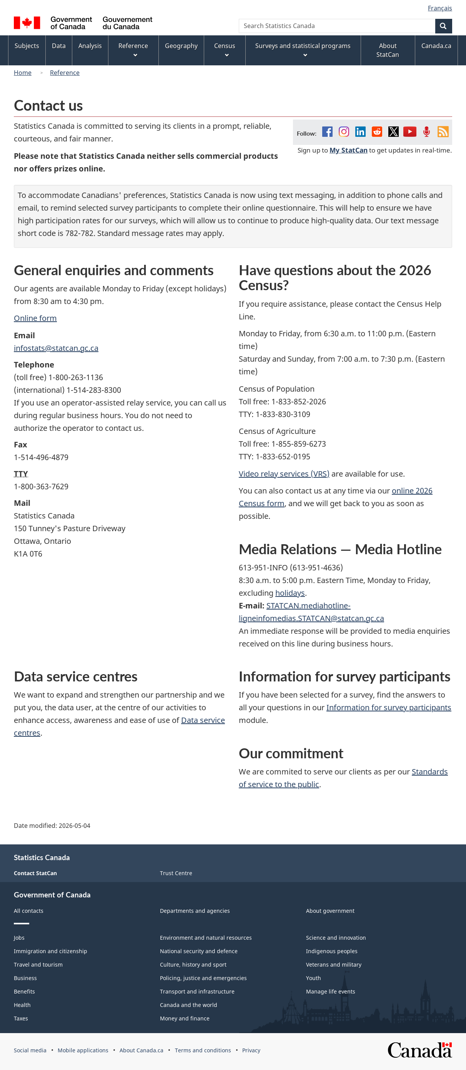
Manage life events (330, 991)
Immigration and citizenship (50, 951)
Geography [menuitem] (181, 46)
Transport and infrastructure (197, 991)
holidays (290, 593)
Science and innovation (336, 937)
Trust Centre (176, 873)
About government (330, 910)
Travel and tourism (38, 964)
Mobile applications (83, 1050)
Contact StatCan (35, 873)
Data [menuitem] (59, 46)
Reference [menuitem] (133, 50)
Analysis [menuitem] (90, 46)
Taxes (21, 1018)
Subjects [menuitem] (27, 46)
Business (25, 978)
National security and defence (199, 951)
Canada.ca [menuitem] (436, 46)
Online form (35, 318)
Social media (30, 1050)
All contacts (28, 910)
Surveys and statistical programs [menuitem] (303, 50)
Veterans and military (333, 964)
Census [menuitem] (224, 50)
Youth (313, 978)
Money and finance (185, 1018)
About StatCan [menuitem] (387, 50)
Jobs (19, 937)
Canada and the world (188, 1005)
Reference (65, 72)
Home (23, 72)
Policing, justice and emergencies (203, 978)
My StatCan (349, 150)
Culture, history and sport (193, 964)
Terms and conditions (203, 1050)
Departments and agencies (195, 910)
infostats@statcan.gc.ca (56, 348)
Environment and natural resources (206, 937)
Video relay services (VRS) (284, 474)
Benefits (24, 991)
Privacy (251, 1050)
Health (22, 1005)
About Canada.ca (141, 1050)
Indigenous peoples (332, 951)
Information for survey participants (388, 707)
